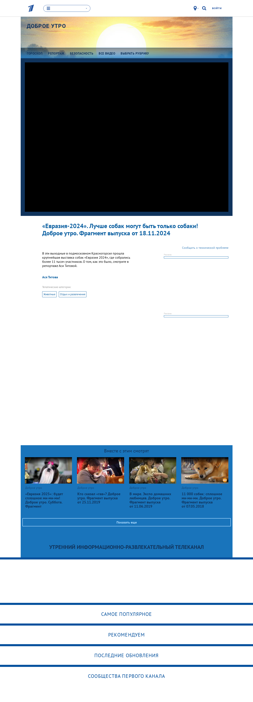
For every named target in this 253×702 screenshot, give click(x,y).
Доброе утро (46, 26)
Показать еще (126, 522)
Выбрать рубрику (135, 53)
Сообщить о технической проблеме (205, 248)
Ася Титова (50, 277)
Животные (49, 294)
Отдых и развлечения (72, 294)
